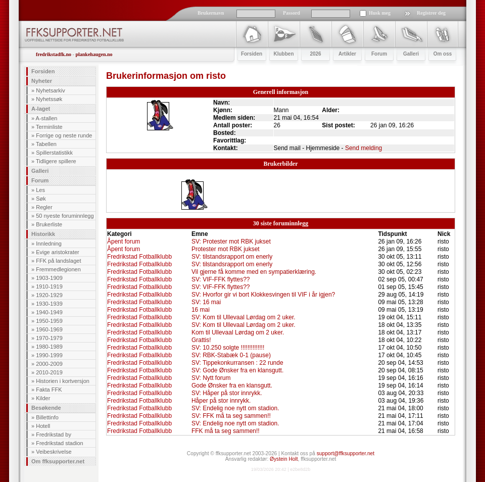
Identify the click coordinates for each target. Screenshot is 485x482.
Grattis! (201, 340)
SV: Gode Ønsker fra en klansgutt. (237, 370)
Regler (44, 207)
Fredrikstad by (53, 434)
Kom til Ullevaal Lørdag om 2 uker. (237, 332)
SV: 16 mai (206, 302)
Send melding (363, 148)
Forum (39, 180)
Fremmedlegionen (58, 269)
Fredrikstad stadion (59, 443)
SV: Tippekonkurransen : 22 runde (237, 362)
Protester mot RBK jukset (225, 249)
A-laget (40, 109)
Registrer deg (431, 13)
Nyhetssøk (49, 99)
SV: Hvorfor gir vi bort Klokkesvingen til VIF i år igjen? (263, 294)
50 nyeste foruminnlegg (64, 216)
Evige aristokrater (57, 252)
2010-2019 (49, 372)
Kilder (43, 398)
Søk (41, 199)
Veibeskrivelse (53, 452)
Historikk (43, 234)
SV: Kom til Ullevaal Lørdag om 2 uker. (243, 317)
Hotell (43, 426)
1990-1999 (49, 355)
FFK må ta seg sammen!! (225, 431)
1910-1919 (49, 286)
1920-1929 (49, 295)
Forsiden (43, 71)
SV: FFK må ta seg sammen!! (231, 415)
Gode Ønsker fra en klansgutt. (231, 385)
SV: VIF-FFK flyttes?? (220, 279)
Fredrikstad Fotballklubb (139, 256)
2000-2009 (49, 364)
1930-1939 (49, 304)
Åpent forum (123, 241)
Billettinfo (47, 417)
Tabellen (46, 144)
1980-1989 (49, 347)
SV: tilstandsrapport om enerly (231, 256)
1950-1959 (49, 321)
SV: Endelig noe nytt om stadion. (235, 408)
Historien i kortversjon (62, 381)
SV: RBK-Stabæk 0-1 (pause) (231, 355)
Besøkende (46, 408)
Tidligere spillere (56, 161)
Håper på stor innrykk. (221, 400)
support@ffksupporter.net (345, 453)
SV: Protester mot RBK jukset (231, 241)
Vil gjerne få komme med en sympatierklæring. (253, 271)
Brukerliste (49, 224)
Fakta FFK (49, 390)
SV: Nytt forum (211, 377)
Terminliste (49, 127)
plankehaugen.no (93, 54)
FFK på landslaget (58, 261)
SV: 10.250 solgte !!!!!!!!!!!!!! (227, 347)
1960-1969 (49, 329)
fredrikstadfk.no (53, 54)
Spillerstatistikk (54, 153)
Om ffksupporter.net (57, 461)
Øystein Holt (284, 459)
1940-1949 (49, 312)
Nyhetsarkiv (50, 90)
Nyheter (41, 81)
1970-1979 (49, 338)
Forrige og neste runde (64, 135)
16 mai (200, 309)
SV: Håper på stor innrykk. (226, 393)
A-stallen (47, 118)
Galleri (39, 171)
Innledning (49, 243)
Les (40, 190)
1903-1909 (49, 278)
